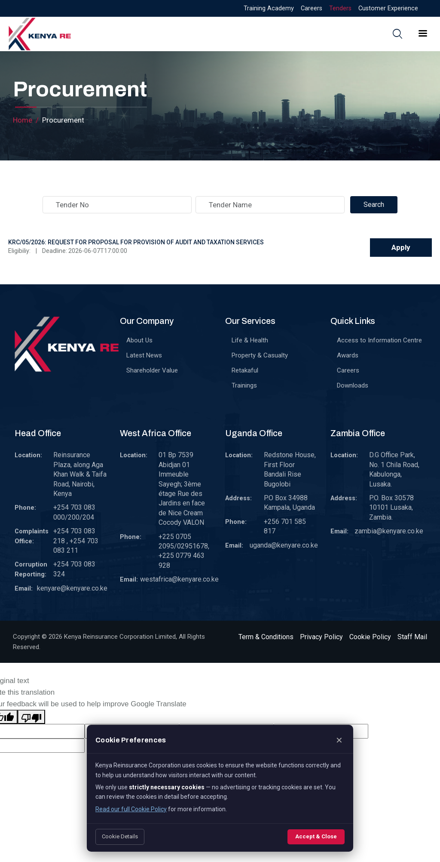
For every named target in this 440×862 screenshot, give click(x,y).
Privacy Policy (321, 637)
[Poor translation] (31, 717)
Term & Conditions (265, 637)
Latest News (144, 355)
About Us (139, 340)
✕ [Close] (339, 740)
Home (22, 120)
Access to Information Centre (379, 340)
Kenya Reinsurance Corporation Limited (120, 636)
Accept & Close (316, 836)
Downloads (352, 385)
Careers (311, 8)
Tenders (340, 8)
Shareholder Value (152, 370)
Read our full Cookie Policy (131, 809)
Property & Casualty (260, 355)
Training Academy (269, 8)
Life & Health (250, 340)
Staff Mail (412, 637)
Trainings (244, 385)
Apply (400, 247)
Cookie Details (120, 836)
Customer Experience (388, 8)
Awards (347, 355)
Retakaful (245, 370)
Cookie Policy (370, 637)
